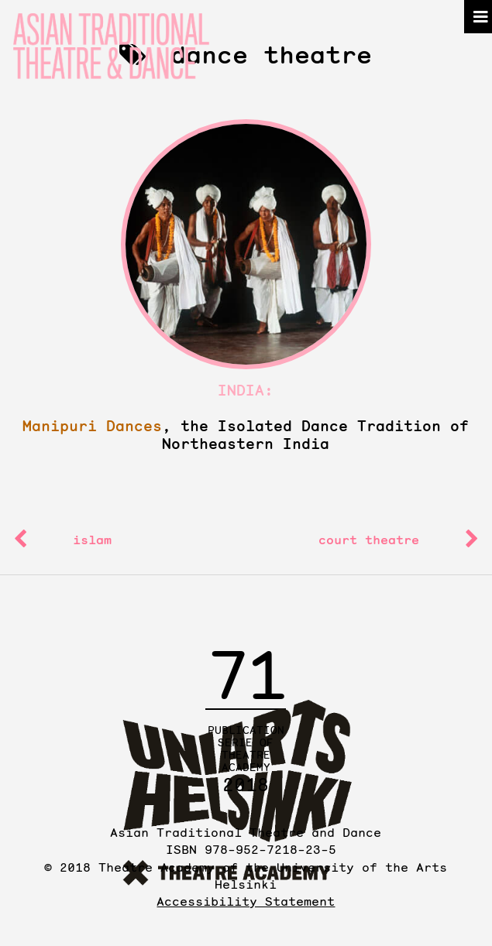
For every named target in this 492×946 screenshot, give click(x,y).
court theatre (368, 539)
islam (92, 539)
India (241, 390)
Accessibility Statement (246, 901)
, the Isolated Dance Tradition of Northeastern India (245, 435)
